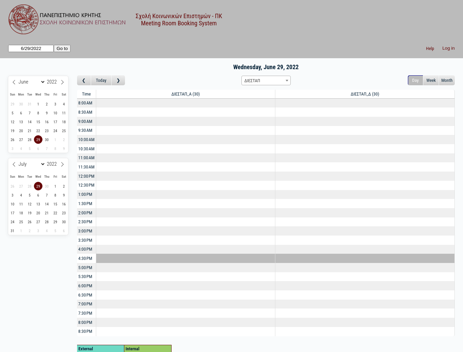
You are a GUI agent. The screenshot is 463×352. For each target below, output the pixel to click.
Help (430, 48)
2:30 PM (85, 221)
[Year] (53, 82)
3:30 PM (85, 240)
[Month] (31, 81)
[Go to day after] (118, 80)
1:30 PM (85, 203)
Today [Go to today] (101, 80)
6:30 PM (85, 295)
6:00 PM (85, 285)
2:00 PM (85, 212)
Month (447, 80)
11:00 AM (86, 157)
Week (431, 80)
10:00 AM (86, 139)
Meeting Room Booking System (179, 23)
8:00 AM (85, 102)
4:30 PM (85, 258)
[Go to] (31, 48)
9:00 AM (85, 121)
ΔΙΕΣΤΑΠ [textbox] (252, 80)
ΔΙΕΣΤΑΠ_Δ (365, 94)
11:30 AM (86, 166)
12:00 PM (86, 176)
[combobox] (266, 80)
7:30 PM (85, 313)
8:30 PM (85, 331)
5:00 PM (85, 267)
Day (415, 80)
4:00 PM (85, 249)
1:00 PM (85, 194)
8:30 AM (85, 112)
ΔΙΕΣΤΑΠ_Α (186, 94)
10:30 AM (86, 148)
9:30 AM (85, 130)
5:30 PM (85, 276)
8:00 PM (85, 322)
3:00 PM (85, 231)
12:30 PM (86, 185)
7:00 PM (85, 303)
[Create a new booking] (185, 103)
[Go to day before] (84, 80)
